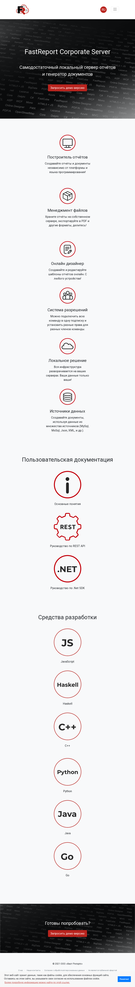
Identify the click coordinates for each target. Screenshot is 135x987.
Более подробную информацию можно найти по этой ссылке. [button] (37, 982)
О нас (20, 970)
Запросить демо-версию (67, 88)
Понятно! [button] (124, 979)
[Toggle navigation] (115, 9)
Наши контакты (34, 970)
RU (103, 9)
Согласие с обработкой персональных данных (64, 970)
